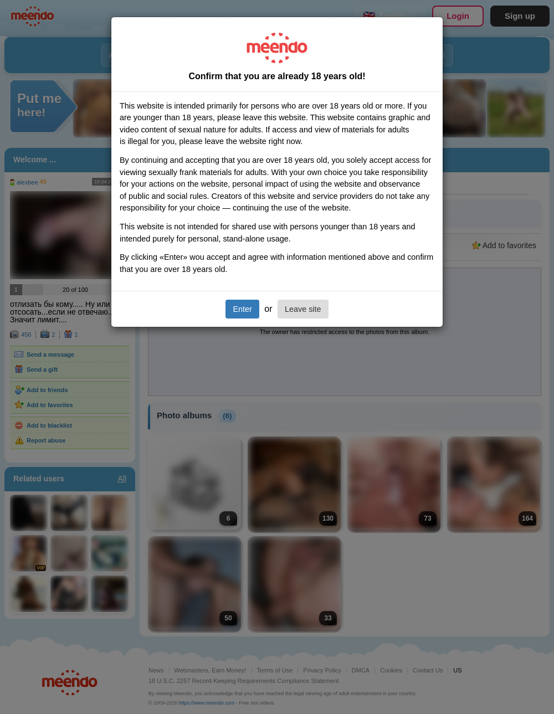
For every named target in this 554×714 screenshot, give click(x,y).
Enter (242, 309)
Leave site (303, 309)
